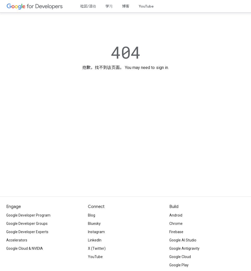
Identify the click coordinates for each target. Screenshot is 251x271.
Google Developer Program (28, 215)
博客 (125, 6)
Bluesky (94, 223)
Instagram (96, 232)
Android (175, 215)
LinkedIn (94, 240)
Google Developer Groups (27, 223)
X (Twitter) (97, 248)
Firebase (176, 232)
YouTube (146, 6)
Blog (91, 215)
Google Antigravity (184, 248)
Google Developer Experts (27, 232)
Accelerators (16, 240)
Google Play (179, 265)
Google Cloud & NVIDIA (24, 248)
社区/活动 (88, 6)
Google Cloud (180, 257)
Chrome (176, 223)
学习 (109, 6)
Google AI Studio (182, 240)
